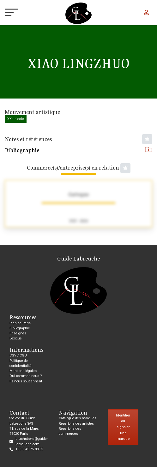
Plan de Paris (20, 323)
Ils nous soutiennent (25, 381)
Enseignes (17, 333)
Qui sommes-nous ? (25, 376)
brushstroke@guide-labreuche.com (31, 441)
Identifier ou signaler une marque (123, 427)
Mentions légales (23, 371)
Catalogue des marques (77, 418)
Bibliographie (78, 150)
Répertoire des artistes (76, 424)
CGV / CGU (18, 355)
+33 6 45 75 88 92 (29, 449)
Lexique (15, 338)
